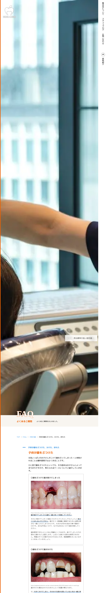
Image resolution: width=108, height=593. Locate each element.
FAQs (25, 437)
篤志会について (103, 8)
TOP (18, 437)
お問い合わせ (103, 39)
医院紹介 (103, 59)
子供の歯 (32, 437)
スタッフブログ (103, 24)
